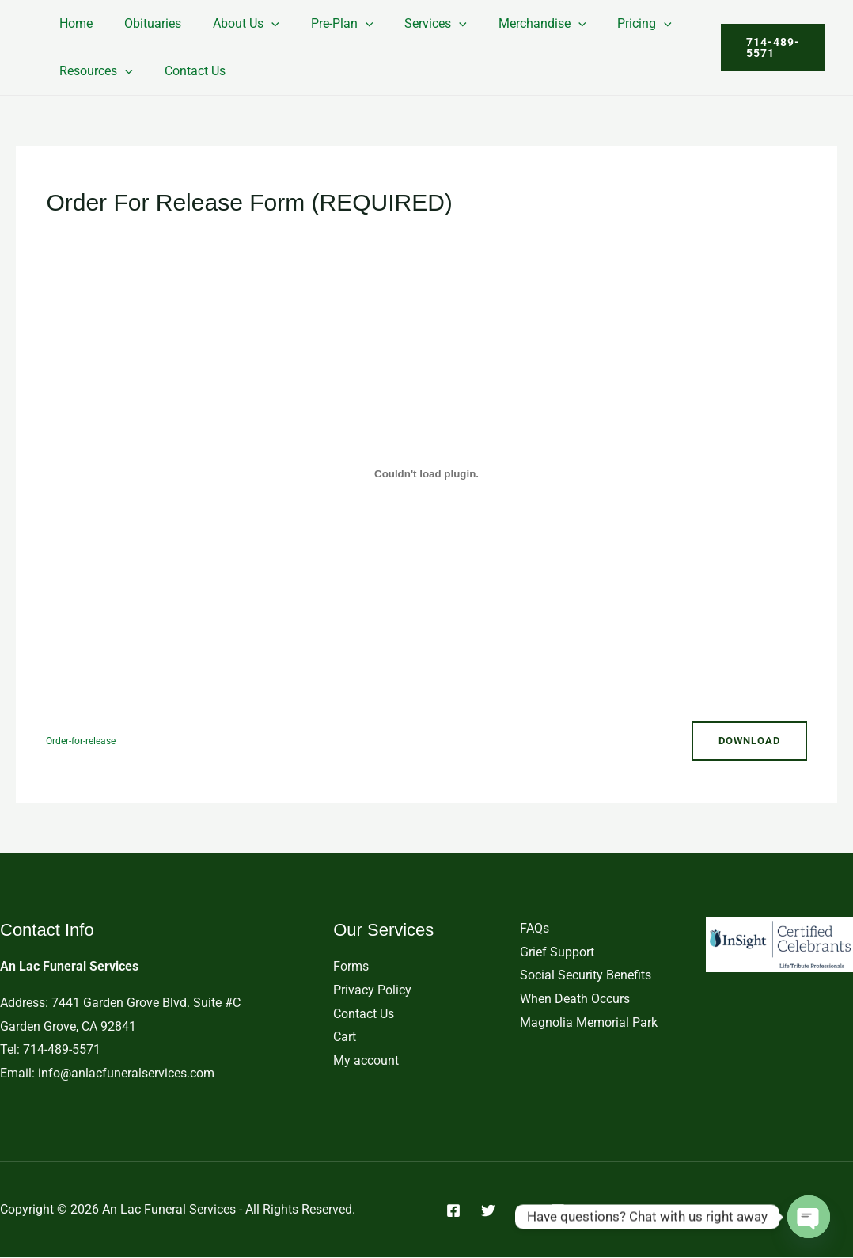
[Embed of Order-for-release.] (426, 473)
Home (72, 23)
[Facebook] (453, 1210)
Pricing (603, 23)
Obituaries (143, 23)
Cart (344, 1037)
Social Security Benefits (585, 975)
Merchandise (508, 23)
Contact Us (185, 70)
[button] (255, 23)
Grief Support (557, 952)
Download (746, 741)
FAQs (534, 929)
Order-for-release (84, 741)
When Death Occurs (575, 999)
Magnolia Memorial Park (589, 1022)
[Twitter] (488, 1210)
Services (407, 23)
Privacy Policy (372, 990)
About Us (230, 23)
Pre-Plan (320, 23)
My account (366, 1061)
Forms (351, 967)
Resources (93, 70)
